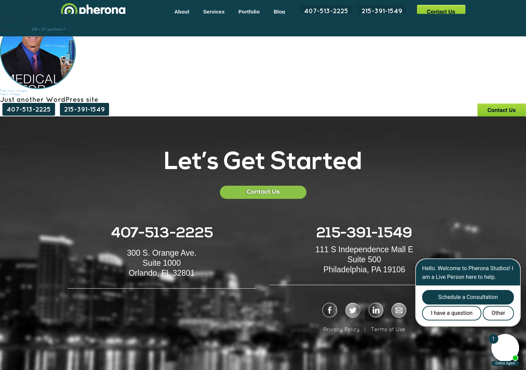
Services (214, 12)
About (181, 12)
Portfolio (249, 12)
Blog (279, 12)
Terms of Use (388, 329)
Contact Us (441, 11)
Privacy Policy (341, 329)
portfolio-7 (56, 29)
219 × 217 (39, 29)
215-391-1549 (382, 11)
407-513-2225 (326, 11)
